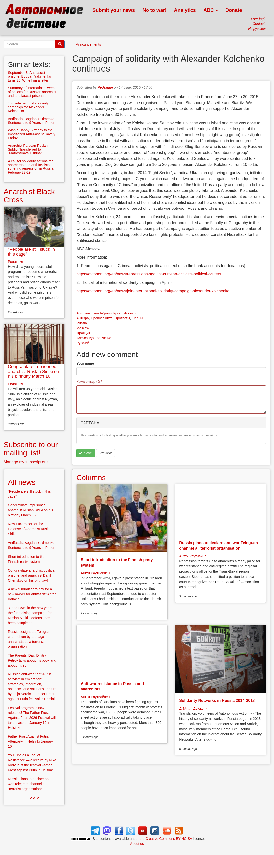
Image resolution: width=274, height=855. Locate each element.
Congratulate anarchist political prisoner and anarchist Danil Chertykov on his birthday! (31, 575)
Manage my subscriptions (26, 462)
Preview (105, 453)
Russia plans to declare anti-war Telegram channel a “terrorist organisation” (30, 784)
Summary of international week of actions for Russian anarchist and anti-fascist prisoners (32, 92)
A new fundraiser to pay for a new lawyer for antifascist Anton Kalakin (32, 594)
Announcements (88, 44)
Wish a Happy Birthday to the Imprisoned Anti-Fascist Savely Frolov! (31, 134)
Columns (90, 477)
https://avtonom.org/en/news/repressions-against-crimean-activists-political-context (148, 274)
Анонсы (130, 313)
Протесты (122, 318)
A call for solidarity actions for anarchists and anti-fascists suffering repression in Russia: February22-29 (31, 166)
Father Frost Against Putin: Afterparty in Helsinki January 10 (30, 741)
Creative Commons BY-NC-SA (169, 839)
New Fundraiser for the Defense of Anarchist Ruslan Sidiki (30, 529)
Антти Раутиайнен (95, 573)
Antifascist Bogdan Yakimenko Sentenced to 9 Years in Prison (31, 121)
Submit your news (113, 10)
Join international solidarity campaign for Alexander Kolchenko (28, 107)
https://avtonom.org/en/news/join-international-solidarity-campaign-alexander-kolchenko (152, 291)
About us (137, 844)
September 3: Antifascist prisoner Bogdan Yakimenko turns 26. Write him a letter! (29, 76)
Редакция (105, 87)
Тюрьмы (138, 318)
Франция (83, 333)
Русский (82, 343)
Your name (85, 363)
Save (85, 453)
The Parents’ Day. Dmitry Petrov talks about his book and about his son (32, 660)
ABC (210, 10)
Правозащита (102, 318)
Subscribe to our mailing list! (31, 448)
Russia (81, 323)
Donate (233, 10)
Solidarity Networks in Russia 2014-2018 (217, 700)
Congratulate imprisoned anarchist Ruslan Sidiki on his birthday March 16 (33, 371)
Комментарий (89, 382)
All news (22, 482)
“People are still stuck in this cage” (31, 252)
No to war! (154, 10)
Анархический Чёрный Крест (99, 313)
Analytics (185, 10)
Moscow (82, 328)
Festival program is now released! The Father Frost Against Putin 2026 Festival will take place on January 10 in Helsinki (32, 718)
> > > (34, 798)
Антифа (82, 318)
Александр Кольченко (93, 338)
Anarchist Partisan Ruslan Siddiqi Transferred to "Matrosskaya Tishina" (28, 149)
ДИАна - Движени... (194, 708)
